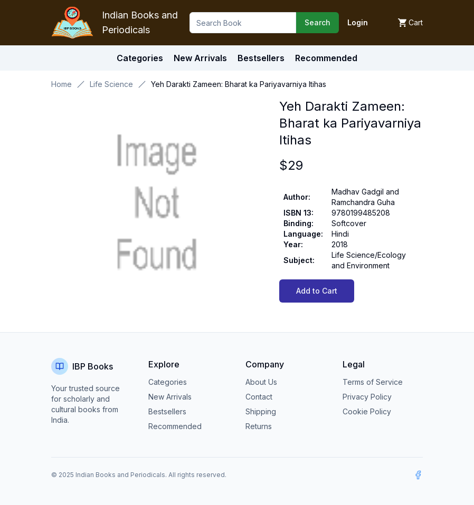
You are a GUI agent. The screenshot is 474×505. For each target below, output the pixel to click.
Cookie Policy (367, 411)
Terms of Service (373, 381)
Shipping (260, 411)
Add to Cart (316, 290)
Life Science (111, 84)
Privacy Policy (367, 396)
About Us (261, 381)
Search (317, 22)
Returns (258, 426)
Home (61, 84)
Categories (140, 58)
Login (357, 22)
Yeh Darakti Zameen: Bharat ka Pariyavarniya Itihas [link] (238, 84)
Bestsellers (167, 411)
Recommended (175, 426)
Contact (258, 396)
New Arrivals (170, 396)
